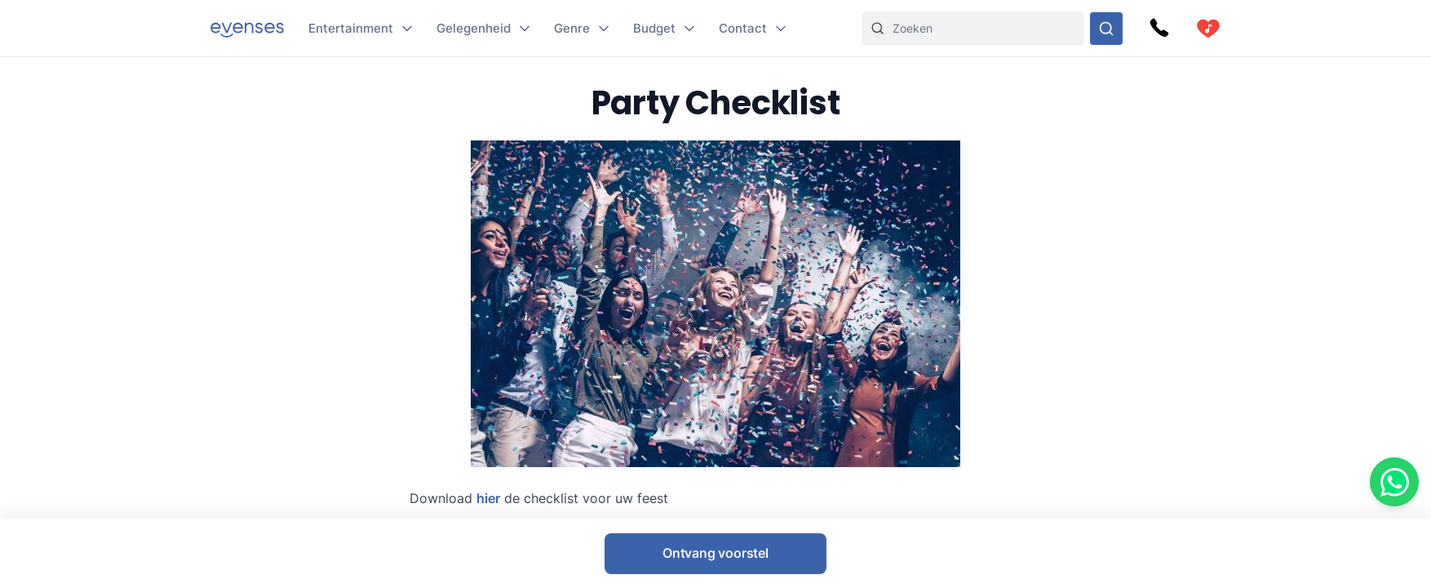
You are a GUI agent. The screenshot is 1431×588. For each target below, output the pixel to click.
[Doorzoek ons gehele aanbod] (1106, 28)
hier (488, 498)
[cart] (1208, 28)
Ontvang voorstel (715, 553)
